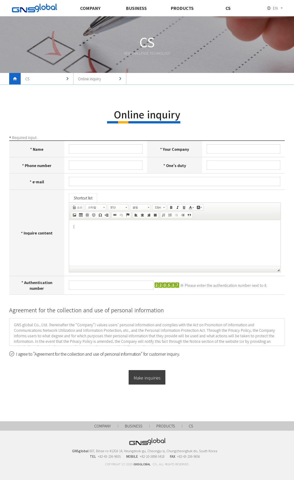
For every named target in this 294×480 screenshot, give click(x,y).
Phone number (38, 165)
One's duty (176, 165)
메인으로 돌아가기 (15, 78)
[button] (77, 207)
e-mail (38, 181)
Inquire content (38, 233)
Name (38, 149)
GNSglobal (34, 8)
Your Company (176, 149)
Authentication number (38, 285)
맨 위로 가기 (283, 411)
